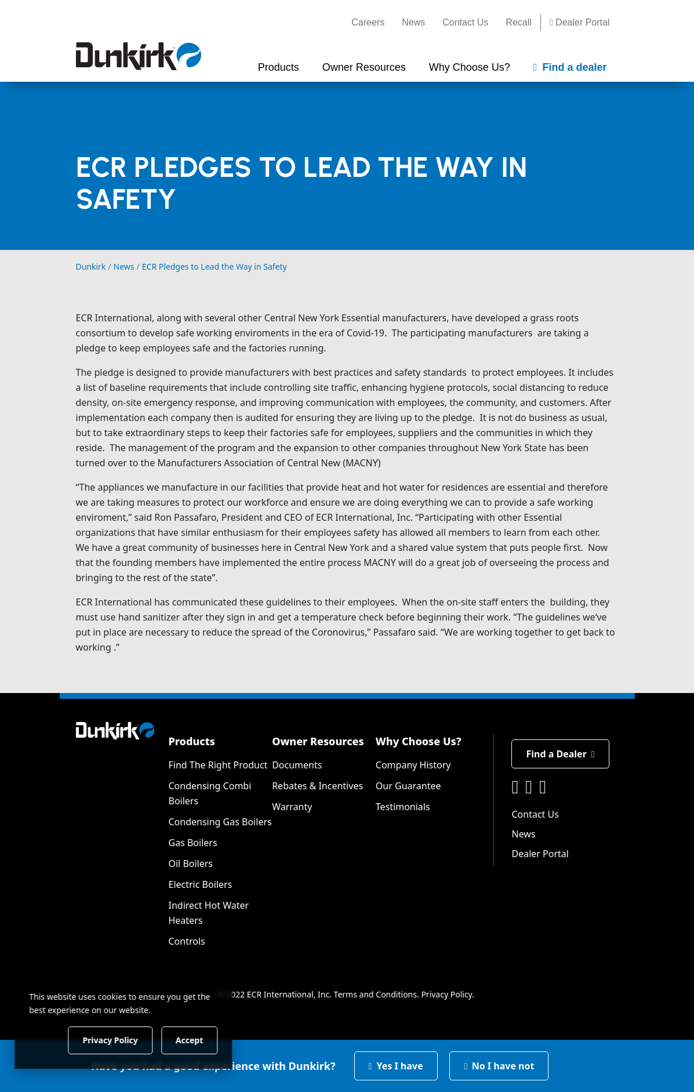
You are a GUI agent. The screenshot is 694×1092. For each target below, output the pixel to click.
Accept (198, 1039)
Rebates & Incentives (317, 785)
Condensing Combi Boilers (209, 793)
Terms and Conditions (375, 994)
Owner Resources (318, 741)
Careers (367, 22)
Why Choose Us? (419, 741)
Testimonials (403, 806)
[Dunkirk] (138, 56)
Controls (186, 941)
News (413, 22)
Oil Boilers (190, 863)
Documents (297, 765)
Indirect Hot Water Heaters (208, 913)
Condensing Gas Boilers (219, 821)
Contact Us (465, 22)
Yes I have (396, 1066)
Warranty (292, 806)
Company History (413, 765)
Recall (518, 22)
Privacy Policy (446, 994)
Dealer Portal (580, 22)
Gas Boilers (192, 842)
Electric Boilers (200, 884)
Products (191, 741)
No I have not (499, 1066)
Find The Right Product (217, 765)
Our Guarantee (408, 785)
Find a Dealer (560, 754)
